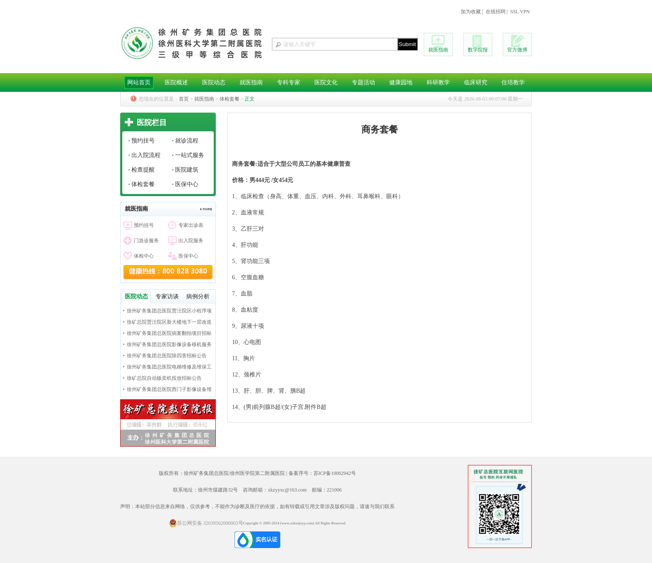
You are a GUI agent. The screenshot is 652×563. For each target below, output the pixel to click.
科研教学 (438, 82)
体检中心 (144, 256)
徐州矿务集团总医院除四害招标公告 (167, 356)
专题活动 (363, 82)
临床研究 (475, 82)
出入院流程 (146, 155)
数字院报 (478, 50)
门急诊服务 (146, 240)
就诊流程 (186, 141)
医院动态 (213, 82)
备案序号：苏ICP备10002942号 (322, 473)
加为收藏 (471, 12)
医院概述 (176, 82)
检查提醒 (143, 170)
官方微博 (517, 50)
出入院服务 (190, 240)
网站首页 (139, 82)
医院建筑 (186, 170)
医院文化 (326, 82)
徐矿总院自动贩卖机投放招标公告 (164, 378)
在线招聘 (496, 12)
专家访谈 (167, 296)
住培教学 (513, 82)
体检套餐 (230, 99)
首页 (184, 99)
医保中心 (186, 184)
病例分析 (198, 296)
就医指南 (438, 50)
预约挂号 (143, 141)
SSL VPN (520, 12)
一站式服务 (189, 155)
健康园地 (400, 82)
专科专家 (288, 82)
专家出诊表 (190, 225)
